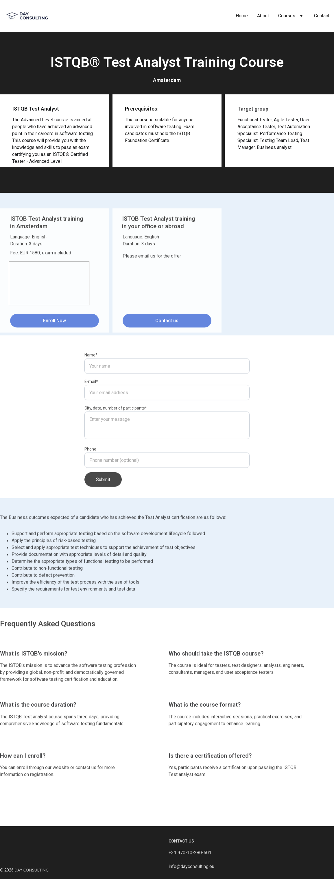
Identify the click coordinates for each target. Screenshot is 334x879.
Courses (286, 15)
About (263, 15)
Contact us (166, 322)
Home (242, 15)
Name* (90, 376)
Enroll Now (54, 322)
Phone (90, 470)
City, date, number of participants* (115, 429)
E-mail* (91, 402)
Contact (321, 15)
